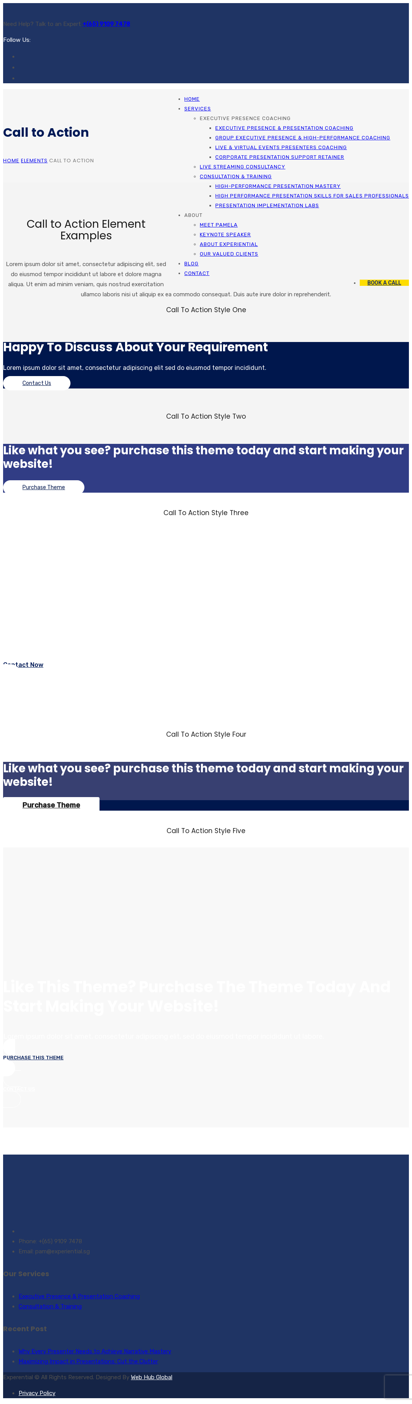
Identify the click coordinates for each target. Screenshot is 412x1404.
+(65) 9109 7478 (106, 24)
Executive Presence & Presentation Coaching (284, 128)
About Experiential (229, 244)
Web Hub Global (151, 1377)
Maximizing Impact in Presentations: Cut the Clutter (88, 1361)
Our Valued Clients (229, 254)
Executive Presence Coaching (245, 118)
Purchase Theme (43, 487)
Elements (34, 160)
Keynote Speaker (225, 234)
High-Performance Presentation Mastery (278, 186)
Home (192, 99)
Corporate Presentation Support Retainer (279, 157)
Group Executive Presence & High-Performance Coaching (302, 138)
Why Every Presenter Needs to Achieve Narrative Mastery (95, 1351)
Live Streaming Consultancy (242, 167)
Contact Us (36, 383)
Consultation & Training (236, 176)
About (193, 215)
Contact (196, 273)
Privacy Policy (37, 1393)
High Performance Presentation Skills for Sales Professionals (312, 196)
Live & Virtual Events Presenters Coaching (281, 147)
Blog (191, 263)
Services (197, 109)
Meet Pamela (219, 225)
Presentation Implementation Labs (267, 205)
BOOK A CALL (384, 283)
